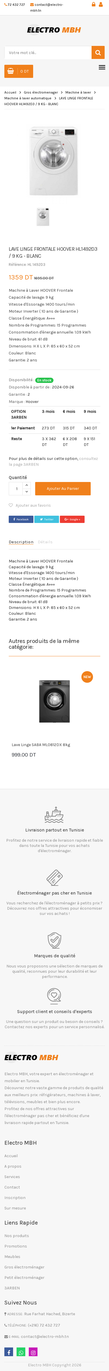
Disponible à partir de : (30, 387)
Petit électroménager (24, 1277)
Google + (72, 519)
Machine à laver (78, 92)
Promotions (15, 1246)
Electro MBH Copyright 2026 (54, 1365)
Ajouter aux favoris (30, 505)
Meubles (12, 1256)
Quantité (18, 477)
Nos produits (16, 1235)
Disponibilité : (21, 379)
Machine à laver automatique (27, 98)
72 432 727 (16, 5)
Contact (12, 1187)
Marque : (17, 401)
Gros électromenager (41, 92)
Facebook (21, 519)
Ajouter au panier (63, 488)
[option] (54, 160)
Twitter (46, 519)
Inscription (15, 1197)
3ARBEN (12, 1288)
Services (12, 1176)
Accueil (10, 92)
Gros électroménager (24, 1267)
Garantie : (18, 394)
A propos (13, 1166)
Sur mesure (15, 1208)
